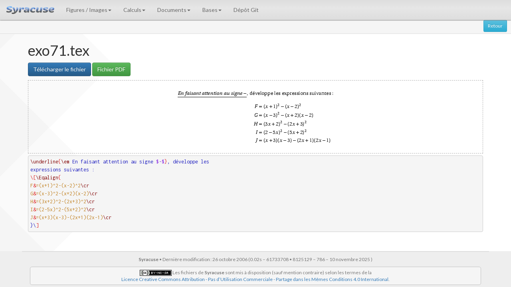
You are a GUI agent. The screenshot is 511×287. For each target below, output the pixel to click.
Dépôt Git (246, 9)
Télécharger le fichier (59, 69)
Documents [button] (173, 9)
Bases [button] (212, 9)
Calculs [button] (134, 9)
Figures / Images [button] (88, 9)
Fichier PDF (111, 69)
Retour (495, 26)
